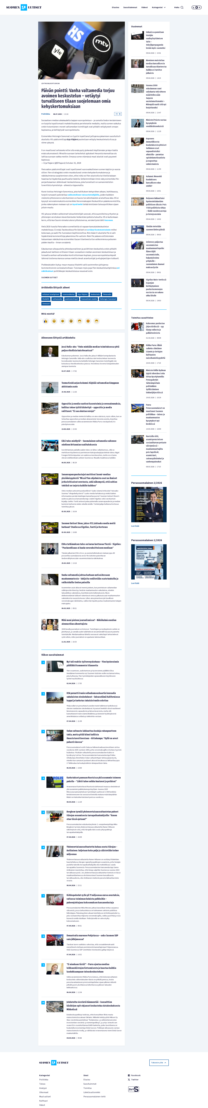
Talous (42, 1083)
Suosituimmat (130, 7)
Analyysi (43, 1088)
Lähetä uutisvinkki (91, 1092)
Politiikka (45, 114)
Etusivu (115, 7)
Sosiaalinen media (89, 299)
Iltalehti (45, 299)
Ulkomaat (43, 1092)
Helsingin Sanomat (108, 299)
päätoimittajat (71, 299)
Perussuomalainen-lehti (94, 1096)
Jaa (117, 114)
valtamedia (57, 299)
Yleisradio (107, 294)
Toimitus (87, 1088)
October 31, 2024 (73, 163)
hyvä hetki (78, 204)
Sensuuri (46, 303)
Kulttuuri (43, 1100)
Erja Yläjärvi (83, 294)
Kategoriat (159, 7)
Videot (144, 7)
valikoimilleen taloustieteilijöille (83, 194)
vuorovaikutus (69, 294)
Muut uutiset (45, 1096)
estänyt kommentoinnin (99, 229)
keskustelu (95, 294)
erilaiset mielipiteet (50, 294)
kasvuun (109, 220)
